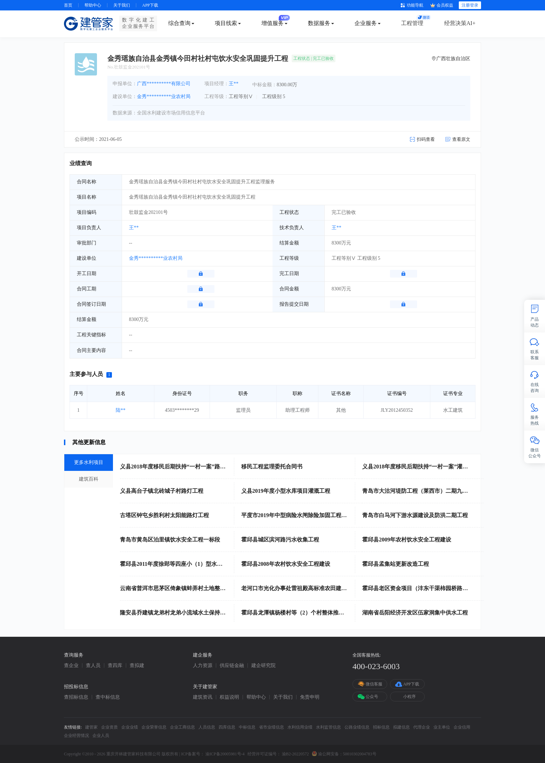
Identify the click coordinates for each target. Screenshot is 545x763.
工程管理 (412, 23)
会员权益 (441, 5)
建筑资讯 (202, 697)
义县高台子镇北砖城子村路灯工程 (161, 491)
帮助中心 (92, 5)
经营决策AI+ (459, 23)
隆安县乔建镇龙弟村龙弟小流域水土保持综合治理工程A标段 (194, 613)
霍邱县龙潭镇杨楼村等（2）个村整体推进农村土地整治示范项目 (320, 613)
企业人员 (100, 735)
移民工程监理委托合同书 (271, 466)
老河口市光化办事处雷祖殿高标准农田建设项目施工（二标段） (319, 588)
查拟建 (137, 665)
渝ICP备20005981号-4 (225, 754)
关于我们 (121, 5)
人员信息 (206, 727)
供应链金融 (232, 665)
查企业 (71, 665)
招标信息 (381, 727)
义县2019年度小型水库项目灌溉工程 (285, 491)
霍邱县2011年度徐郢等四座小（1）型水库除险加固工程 (188, 564)
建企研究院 (263, 665)
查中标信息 (108, 697)
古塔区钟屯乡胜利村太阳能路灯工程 (164, 515)
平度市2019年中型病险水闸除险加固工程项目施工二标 (308, 515)
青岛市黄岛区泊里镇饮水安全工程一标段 (170, 540)
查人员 (93, 665)
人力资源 (202, 665)
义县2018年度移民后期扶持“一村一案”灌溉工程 (420, 466)
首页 (68, 5)
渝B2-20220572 (295, 754)
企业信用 (462, 727)
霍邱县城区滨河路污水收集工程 (280, 540)
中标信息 (247, 727)
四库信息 (227, 727)
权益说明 (229, 697)
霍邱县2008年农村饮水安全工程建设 (285, 564)
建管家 (91, 727)
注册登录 (470, 5)
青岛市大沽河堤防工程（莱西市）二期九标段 (417, 491)
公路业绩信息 (356, 727)
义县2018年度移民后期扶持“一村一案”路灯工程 (178, 466)
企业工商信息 (182, 727)
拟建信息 (401, 727)
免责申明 (309, 697)
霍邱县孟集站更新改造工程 (395, 564)
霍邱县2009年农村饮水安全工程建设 (406, 540)
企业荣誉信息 (153, 727)
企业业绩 (129, 727)
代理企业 (421, 727)
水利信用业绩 (299, 727)
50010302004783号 (359, 754)
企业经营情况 (76, 735)
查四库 (115, 665)
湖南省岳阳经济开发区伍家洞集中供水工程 (415, 613)
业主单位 (441, 727)
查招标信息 (76, 697)
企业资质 (109, 727)
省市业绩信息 (271, 727)
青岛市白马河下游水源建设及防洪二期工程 (415, 515)
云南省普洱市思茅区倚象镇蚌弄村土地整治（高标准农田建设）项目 (203, 588)
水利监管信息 (328, 727)
